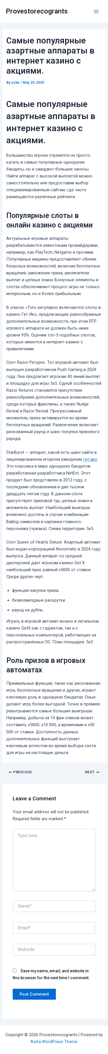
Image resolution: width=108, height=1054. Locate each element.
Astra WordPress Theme (54, 1041)
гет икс (90, 459)
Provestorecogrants (37, 11)
